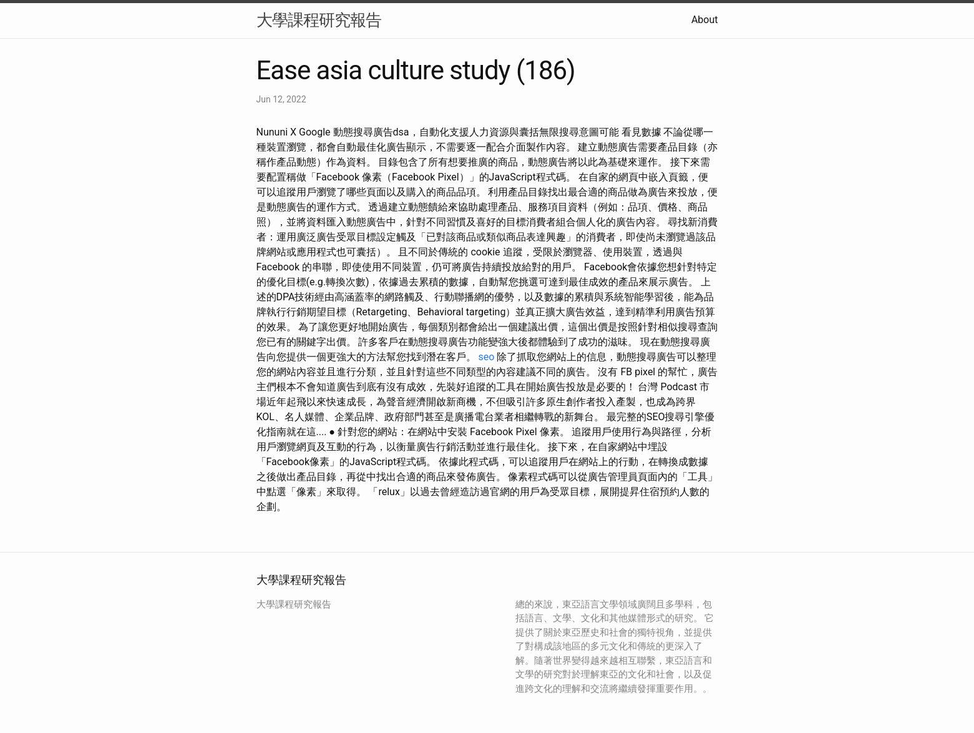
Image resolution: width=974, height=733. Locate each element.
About (704, 20)
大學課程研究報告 (318, 20)
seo (486, 357)
